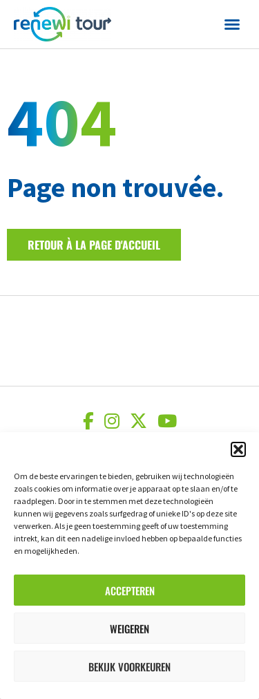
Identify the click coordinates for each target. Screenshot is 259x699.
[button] (238, 449)
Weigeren (129, 628)
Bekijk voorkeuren (129, 666)
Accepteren (130, 590)
